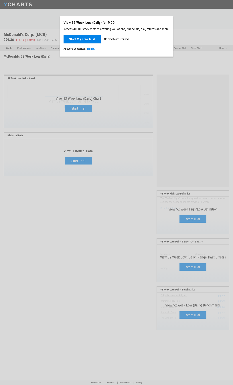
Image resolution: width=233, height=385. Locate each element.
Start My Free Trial (82, 39)
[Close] (169, 22)
